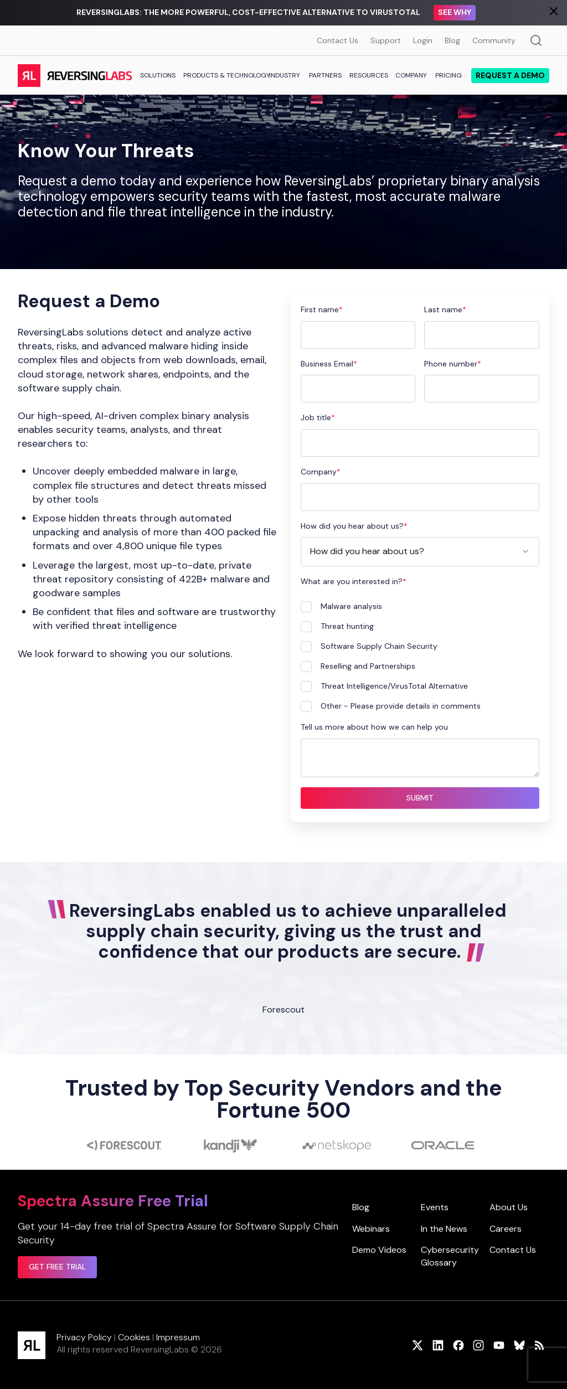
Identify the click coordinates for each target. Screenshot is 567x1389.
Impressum (178, 1337)
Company (319, 472)
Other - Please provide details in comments (401, 706)
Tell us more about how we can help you (374, 727)
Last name (443, 309)
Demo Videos (379, 1250)
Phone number (450, 364)
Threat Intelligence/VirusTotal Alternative (394, 686)
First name (320, 309)
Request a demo (510, 75)
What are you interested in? (352, 581)
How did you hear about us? (352, 526)
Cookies (134, 1337)
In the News (444, 1229)
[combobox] (420, 551)
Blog (452, 40)
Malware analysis (351, 606)
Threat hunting (347, 626)
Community (494, 40)
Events (435, 1207)
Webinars (371, 1229)
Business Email (327, 364)
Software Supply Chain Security (379, 646)
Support (385, 40)
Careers (505, 1229)
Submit (420, 798)
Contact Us (337, 40)
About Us (508, 1207)
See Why (454, 12)
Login (422, 40)
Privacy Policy (84, 1337)
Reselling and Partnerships (368, 666)
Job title (316, 417)
